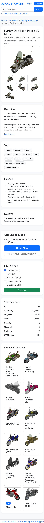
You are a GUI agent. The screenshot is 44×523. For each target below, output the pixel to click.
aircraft (25, 13)
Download (22, 290)
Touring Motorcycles (29, 20)
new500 (10, 13)
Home (4, 20)
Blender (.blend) (14, 281)
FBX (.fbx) (11, 274)
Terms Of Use (17, 521)
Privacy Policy (30, 521)
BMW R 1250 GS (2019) (30, 505)
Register (38, 4)
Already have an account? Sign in (22, 254)
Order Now (22, 248)
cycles (8, 154)
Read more (9, 134)
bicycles (8, 159)
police (28, 150)
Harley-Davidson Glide (29, 399)
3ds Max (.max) (13, 270)
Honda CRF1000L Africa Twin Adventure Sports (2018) (30, 477)
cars (20, 13)
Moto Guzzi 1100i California (30, 425)
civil (17, 159)
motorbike (20, 163)
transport (26, 154)
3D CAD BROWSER (12, 3)
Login (29, 3)
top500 (4, 13)
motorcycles (28, 159)
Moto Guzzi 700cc (30, 450)
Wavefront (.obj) (14, 277)
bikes (17, 154)
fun (36, 154)
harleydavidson (11, 167)
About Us (6, 521)
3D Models (13, 20)
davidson (18, 150)
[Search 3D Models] (17, 9)
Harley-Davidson (10, 398)
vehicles (9, 163)
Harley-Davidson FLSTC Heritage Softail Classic (12, 371)
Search (38, 9)
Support (40, 521)
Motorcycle (11, 507)
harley (8, 150)
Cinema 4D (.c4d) (14, 285)
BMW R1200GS (12, 424)
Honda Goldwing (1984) (10, 475)
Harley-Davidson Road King (29, 369)
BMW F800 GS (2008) (12, 450)
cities (16, 13)
